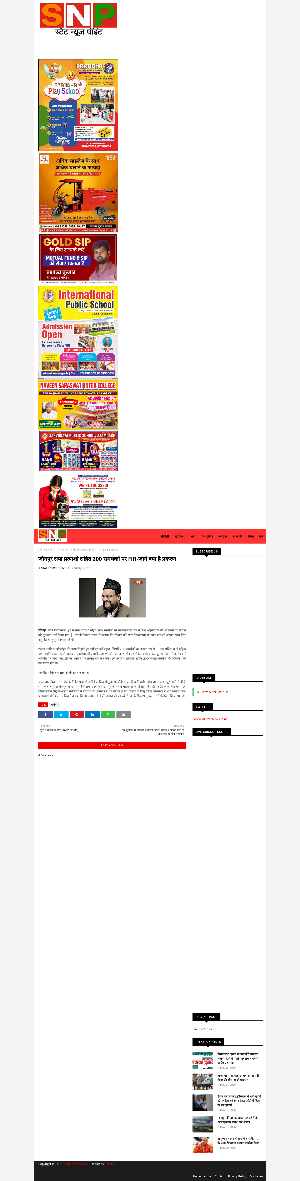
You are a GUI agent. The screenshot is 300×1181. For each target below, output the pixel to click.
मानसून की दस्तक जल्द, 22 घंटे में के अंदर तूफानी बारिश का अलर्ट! (238, 1120)
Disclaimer (256, 1176)
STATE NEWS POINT (53, 568)
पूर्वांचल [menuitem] (179, 536)
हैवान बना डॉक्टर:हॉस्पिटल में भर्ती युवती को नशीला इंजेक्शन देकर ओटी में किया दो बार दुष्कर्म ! (239, 1101)
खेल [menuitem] (261, 536)
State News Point (212, 692)
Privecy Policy (237, 1176)
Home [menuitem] (165, 536)
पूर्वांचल (51, 549)
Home (42, 549)
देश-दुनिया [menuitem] (207, 536)
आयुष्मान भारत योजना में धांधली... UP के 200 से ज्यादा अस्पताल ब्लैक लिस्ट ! (239, 1141)
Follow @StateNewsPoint (209, 719)
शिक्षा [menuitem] (251, 536)
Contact (220, 1176)
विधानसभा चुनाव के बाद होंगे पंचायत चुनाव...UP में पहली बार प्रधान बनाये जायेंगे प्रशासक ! (238, 1059)
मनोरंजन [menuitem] (223, 536)
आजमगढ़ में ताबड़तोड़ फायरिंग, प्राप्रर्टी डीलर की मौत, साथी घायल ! (238, 1078)
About (207, 1176)
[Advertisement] (223, 640)
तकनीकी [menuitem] (237, 536)
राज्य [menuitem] (193, 536)
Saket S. (110, 1164)
